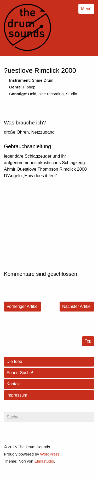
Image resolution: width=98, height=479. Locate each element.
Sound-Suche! (20, 372)
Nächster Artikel (76, 306)
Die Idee (14, 361)
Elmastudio (44, 461)
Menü (86, 9)
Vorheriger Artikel (22, 306)
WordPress (50, 454)
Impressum (17, 395)
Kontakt (14, 384)
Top (88, 341)
